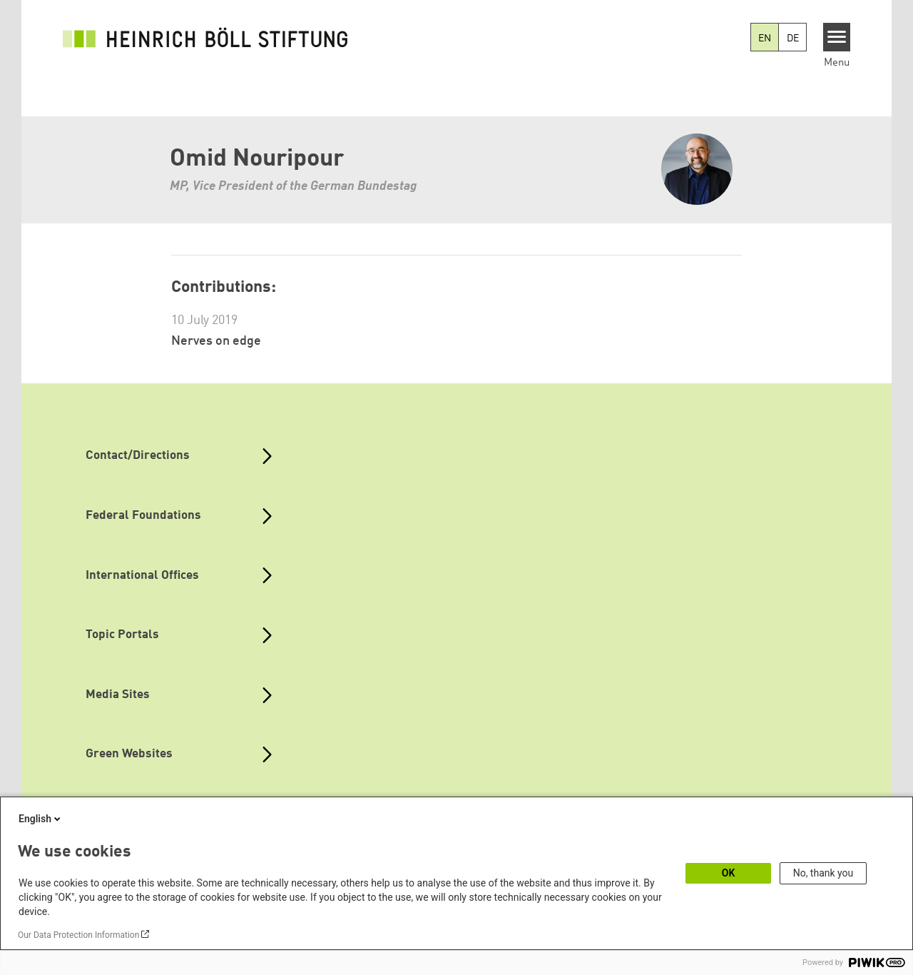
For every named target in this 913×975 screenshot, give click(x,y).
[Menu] (837, 37)
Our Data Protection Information (78, 935)
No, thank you (823, 873)
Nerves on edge (216, 341)
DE (793, 39)
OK (728, 873)
